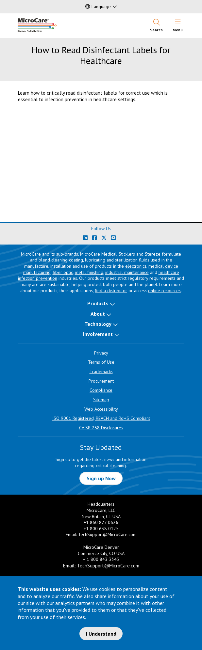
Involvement (98, 334)
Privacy (101, 353)
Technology (97, 324)
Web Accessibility (101, 409)
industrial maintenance (127, 272)
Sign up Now (101, 478)
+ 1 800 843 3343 (101, 559)
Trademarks (101, 371)
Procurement (101, 381)
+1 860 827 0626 (101, 522)
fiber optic (63, 272)
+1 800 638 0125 (101, 528)
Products (98, 303)
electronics (135, 266)
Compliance (101, 390)
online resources (164, 290)
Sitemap (101, 400)
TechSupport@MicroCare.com (107, 534)
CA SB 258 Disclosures (101, 428)
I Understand (101, 633)
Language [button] (98, 6)
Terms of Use (101, 362)
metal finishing (89, 272)
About (98, 313)
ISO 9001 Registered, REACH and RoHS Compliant (101, 418)
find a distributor (111, 290)
